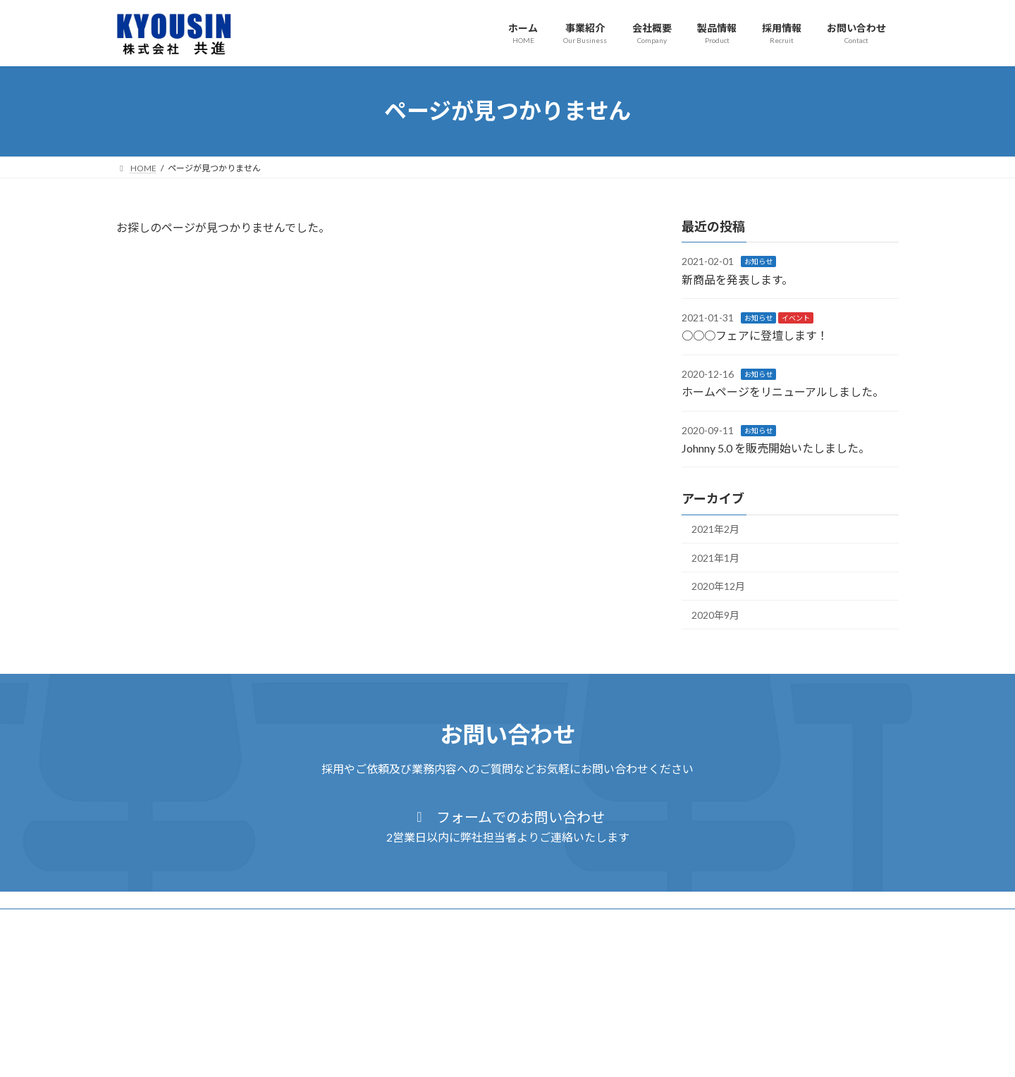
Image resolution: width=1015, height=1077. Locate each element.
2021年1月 (715, 557)
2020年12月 (718, 586)
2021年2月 (715, 529)
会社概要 (261, 921)
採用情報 (383, 921)
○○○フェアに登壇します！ (755, 335)
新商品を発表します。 (737, 278)
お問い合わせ (453, 921)
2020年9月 (715, 615)
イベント (796, 318)
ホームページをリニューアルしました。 (783, 391)
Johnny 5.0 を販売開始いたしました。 (776, 448)
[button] (507, 826)
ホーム (142, 921)
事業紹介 (199, 921)
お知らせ (758, 261)
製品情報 (322, 921)
